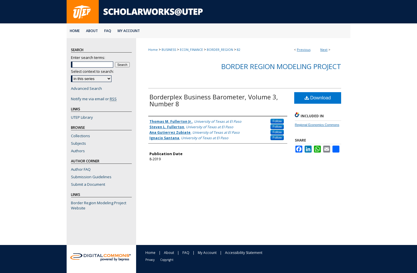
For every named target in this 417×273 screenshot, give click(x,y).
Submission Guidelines (91, 176)
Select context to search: (92, 71)
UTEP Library (82, 117)
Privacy (150, 260)
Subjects (78, 143)
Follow (277, 121)
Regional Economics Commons (317, 125)
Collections (80, 135)
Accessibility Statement (243, 252)
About (169, 252)
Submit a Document (88, 184)
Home (153, 49)
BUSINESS (169, 49)
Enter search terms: (88, 57)
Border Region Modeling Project (281, 66)
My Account (207, 252)
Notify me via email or (94, 98)
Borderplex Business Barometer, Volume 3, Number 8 (213, 100)
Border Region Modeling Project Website (98, 205)
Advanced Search (86, 88)
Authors (78, 150)
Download (318, 97)
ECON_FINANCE (191, 49)
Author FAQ (81, 169)
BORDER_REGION (220, 49)
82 (238, 49)
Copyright (166, 260)
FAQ (185, 252)
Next (324, 49)
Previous (303, 49)
